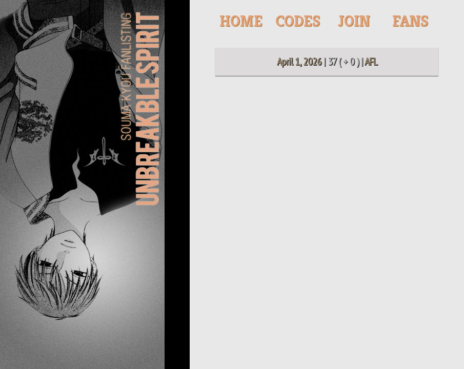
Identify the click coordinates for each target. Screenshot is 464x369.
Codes (297, 21)
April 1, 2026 (299, 61)
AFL (371, 61)
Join (354, 21)
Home (241, 21)
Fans (410, 21)
